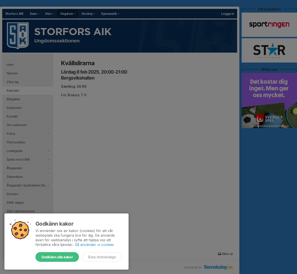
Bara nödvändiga (101, 257)
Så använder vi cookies (94, 244)
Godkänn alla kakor (57, 257)
